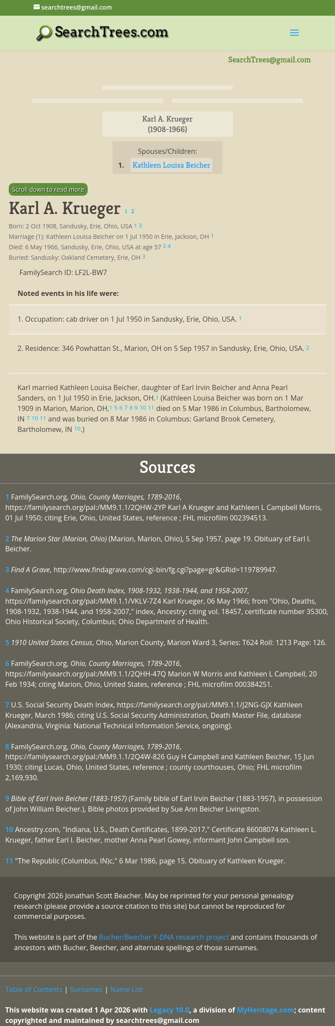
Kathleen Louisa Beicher (171, 165)
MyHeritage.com (265, 1010)
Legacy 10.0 (169, 1010)
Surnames (86, 989)
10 (9, 829)
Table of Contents (33, 989)
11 (9, 861)
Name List (126, 989)
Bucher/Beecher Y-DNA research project (164, 937)
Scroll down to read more (48, 189)
